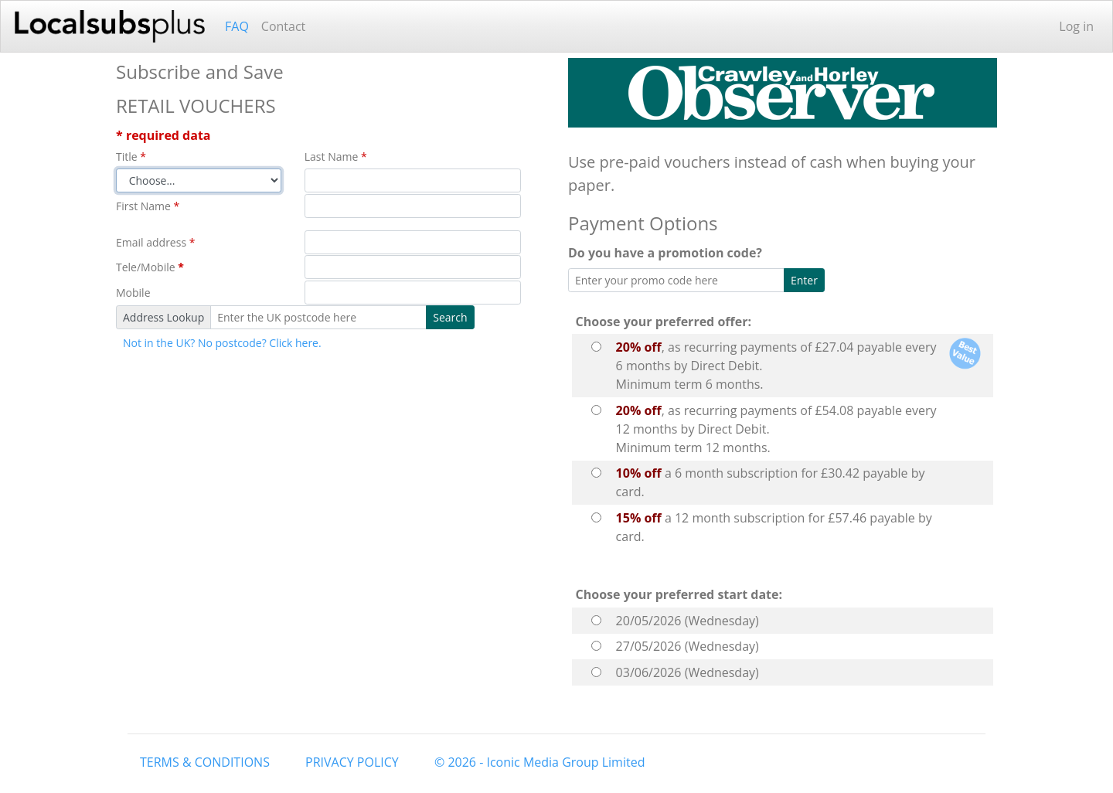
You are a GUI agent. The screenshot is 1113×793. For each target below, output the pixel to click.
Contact (283, 26)
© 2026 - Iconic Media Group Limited (539, 762)
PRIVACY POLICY (352, 762)
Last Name (336, 156)
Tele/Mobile (150, 267)
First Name (147, 206)
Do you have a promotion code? (668, 252)
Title (131, 156)
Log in (1076, 26)
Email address (155, 242)
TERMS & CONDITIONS (205, 762)
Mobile (133, 292)
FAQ (237, 26)
